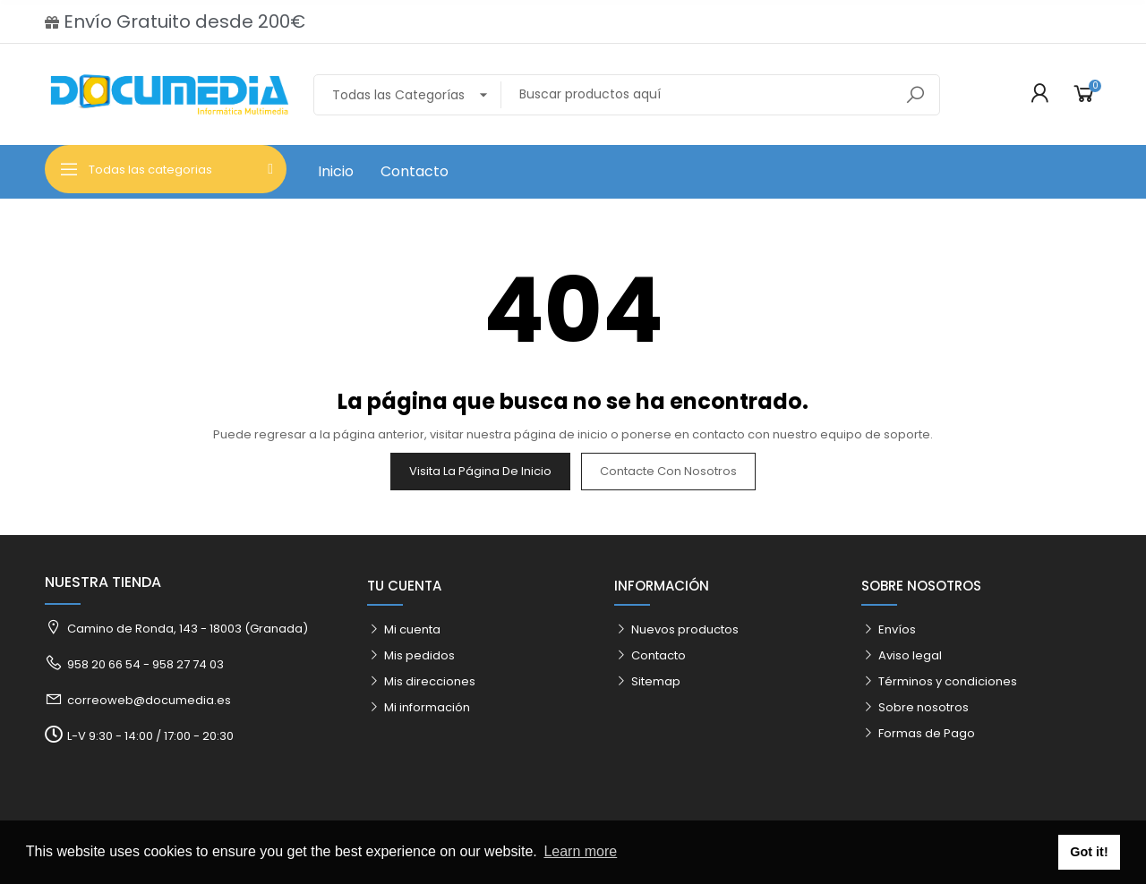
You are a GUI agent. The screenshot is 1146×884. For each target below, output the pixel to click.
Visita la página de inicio (480, 471)
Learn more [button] (580, 851)
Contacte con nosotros (668, 471)
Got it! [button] (1089, 852)
